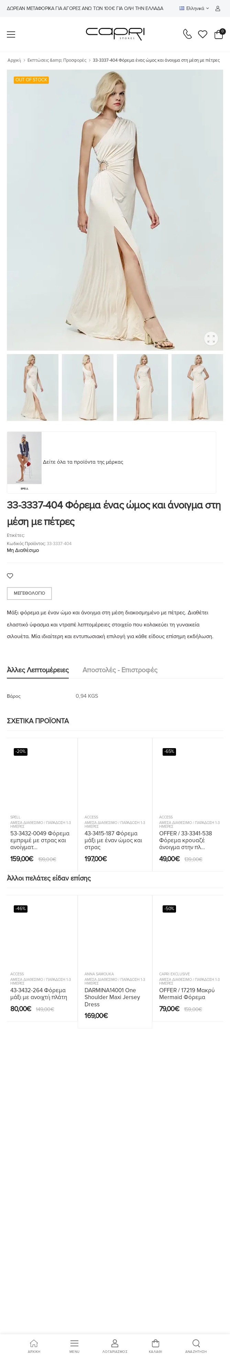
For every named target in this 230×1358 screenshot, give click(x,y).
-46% (20, 909)
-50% (169, 909)
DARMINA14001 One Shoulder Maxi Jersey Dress (112, 997)
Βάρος (14, 696)
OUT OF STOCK (31, 80)
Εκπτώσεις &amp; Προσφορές (57, 60)
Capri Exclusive (174, 974)
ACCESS (91, 817)
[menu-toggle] (11, 34)
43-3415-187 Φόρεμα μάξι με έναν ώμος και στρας (113, 840)
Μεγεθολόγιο (29, 593)
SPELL (15, 817)
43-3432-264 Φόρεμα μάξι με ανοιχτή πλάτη (38, 994)
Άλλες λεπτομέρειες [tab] (38, 670)
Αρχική (14, 60)
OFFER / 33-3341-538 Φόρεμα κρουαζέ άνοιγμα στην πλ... (185, 840)
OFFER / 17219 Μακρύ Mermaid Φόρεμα (187, 994)
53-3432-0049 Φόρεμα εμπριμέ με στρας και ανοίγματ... (39, 840)
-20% (20, 751)
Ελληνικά (191, 8)
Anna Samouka (99, 974)
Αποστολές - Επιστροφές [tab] (120, 670)
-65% (169, 751)
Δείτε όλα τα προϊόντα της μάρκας (83, 462)
